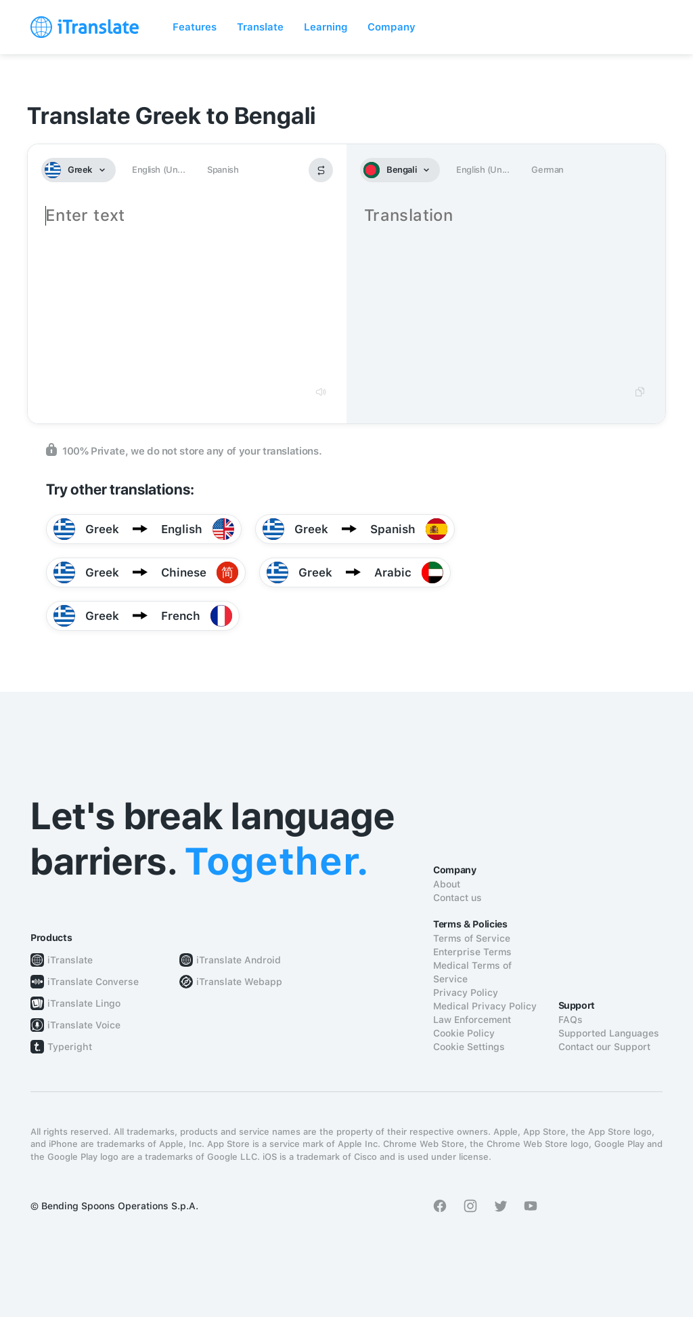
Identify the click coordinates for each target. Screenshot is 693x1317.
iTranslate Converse (93, 981)
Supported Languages (608, 1033)
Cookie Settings (469, 1046)
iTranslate (70, 960)
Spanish (222, 170)
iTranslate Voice (83, 1025)
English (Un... (158, 170)
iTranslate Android (238, 960)
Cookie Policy (464, 1033)
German (547, 170)
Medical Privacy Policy (485, 1006)
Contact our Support (604, 1046)
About (446, 884)
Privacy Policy (465, 992)
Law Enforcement (472, 1019)
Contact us (457, 897)
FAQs (570, 1019)
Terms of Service (471, 938)
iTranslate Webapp (239, 981)
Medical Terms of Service (472, 972)
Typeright (69, 1046)
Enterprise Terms (472, 951)
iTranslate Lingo (83, 1003)
